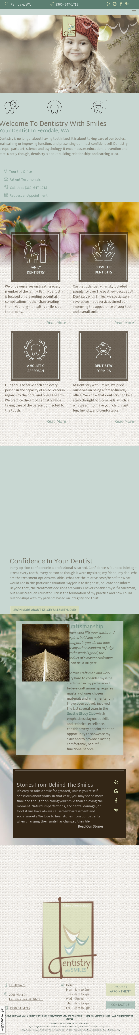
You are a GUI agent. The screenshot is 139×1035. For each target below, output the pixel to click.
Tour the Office (20, 181)
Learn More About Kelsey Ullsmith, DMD (54, 610)
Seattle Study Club (71, 713)
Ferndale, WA (21, 4)
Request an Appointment (29, 205)
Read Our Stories (80, 826)
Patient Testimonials (25, 189)
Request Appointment (120, 999)
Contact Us (120, 1015)
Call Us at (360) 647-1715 (28, 197)
